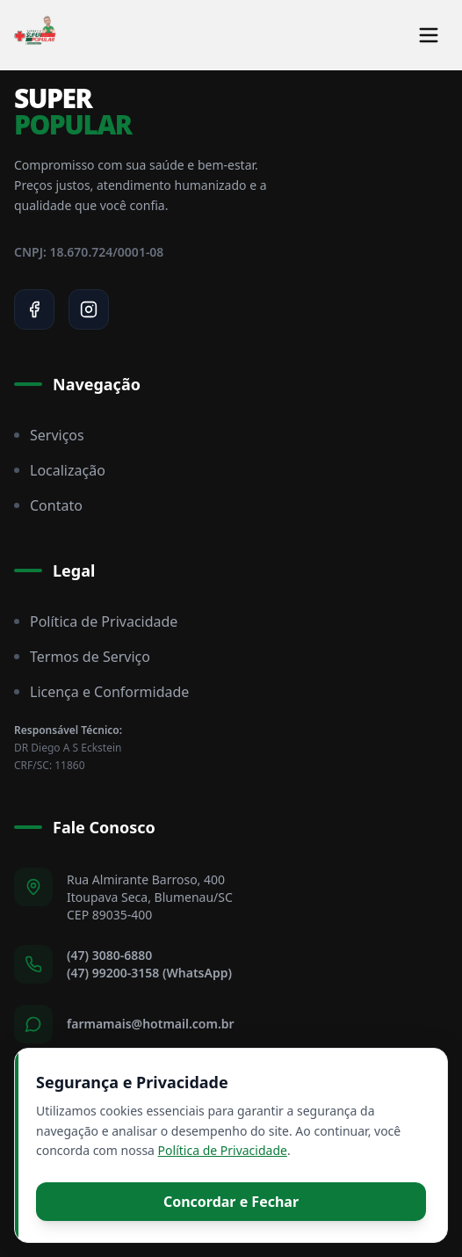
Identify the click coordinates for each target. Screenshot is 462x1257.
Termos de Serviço (82, 656)
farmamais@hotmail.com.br (151, 1023)
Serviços (49, 435)
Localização (59, 470)
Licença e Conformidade (101, 691)
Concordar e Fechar (231, 1201)
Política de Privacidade (95, 621)
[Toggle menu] (428, 35)
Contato (48, 505)
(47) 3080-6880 (109, 955)
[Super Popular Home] (35, 35)
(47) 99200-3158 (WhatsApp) (149, 972)
